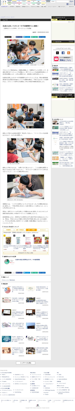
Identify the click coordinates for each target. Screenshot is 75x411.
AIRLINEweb (47, 374)
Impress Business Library (20, 379)
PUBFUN (59, 381)
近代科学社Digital (35, 392)
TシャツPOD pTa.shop (63, 387)
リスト (13, 272)
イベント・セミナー (52, 6)
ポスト (9, 272)
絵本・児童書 (31, 229)
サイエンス (43, 229)
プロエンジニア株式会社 (8, 280)
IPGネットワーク (60, 385)
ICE (58, 372)
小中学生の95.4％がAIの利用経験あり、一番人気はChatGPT (66, 123)
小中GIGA (12, 6)
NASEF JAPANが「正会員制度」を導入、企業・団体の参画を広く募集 (66, 80)
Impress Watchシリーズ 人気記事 (63, 95)
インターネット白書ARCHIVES (8, 394)
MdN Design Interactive (50, 390)
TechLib (46, 394)
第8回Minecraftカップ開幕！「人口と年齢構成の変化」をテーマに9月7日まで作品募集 (66, 69)
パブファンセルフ (62, 383)
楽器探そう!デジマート (36, 376)
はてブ (28, 272)
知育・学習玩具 (20, 229)
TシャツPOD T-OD (36, 379)
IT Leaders (4, 381)
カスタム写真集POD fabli (64, 389)
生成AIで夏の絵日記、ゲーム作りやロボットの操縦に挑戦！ (42, 288)
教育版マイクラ (25, 6)
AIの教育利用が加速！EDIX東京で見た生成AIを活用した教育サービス (42, 302)
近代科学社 (32, 390)
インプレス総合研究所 (6, 379)
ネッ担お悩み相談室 (6, 386)
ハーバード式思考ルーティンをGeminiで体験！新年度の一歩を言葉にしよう (66, 128)
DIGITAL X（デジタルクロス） (21, 383)
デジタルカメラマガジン (7, 390)
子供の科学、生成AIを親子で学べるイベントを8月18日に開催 (18, 300)
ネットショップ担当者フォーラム (22, 376)
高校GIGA (18, 6)
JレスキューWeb (48, 381)
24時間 (60, 19)
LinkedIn (43, 272)
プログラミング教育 (35, 6)
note (35, 272)
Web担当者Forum (5, 376)
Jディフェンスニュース (50, 376)
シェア (20, 272)
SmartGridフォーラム (19, 374)
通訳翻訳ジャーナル (49, 379)
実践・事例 (43, 6)
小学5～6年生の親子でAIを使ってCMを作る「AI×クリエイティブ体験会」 (18, 325)
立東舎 (33, 381)
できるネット (4, 392)
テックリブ (46, 392)
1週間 (66, 19)
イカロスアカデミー (49, 383)
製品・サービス (61, 6)
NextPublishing (18, 392)
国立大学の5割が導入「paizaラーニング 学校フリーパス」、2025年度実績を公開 (66, 164)
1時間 (54, 19)
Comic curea (61, 376)
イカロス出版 (46, 372)
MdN (45, 386)
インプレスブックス (19, 389)
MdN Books (47, 388)
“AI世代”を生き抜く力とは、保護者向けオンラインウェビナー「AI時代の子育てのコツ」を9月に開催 (18, 351)
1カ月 (72, 19)
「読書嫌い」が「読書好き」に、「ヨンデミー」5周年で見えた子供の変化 (66, 159)
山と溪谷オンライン (36, 385)
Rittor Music (33, 372)
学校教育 (8, 229)
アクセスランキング (60, 17)
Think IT (3, 374)
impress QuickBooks (63, 379)
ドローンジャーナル (6, 383)
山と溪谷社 (32, 383)
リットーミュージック (36, 374)
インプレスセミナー (19, 381)
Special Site (58, 41)
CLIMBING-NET (35, 388)
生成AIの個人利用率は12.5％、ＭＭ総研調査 (27, 259)
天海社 (60, 374)
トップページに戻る (25, 363)
